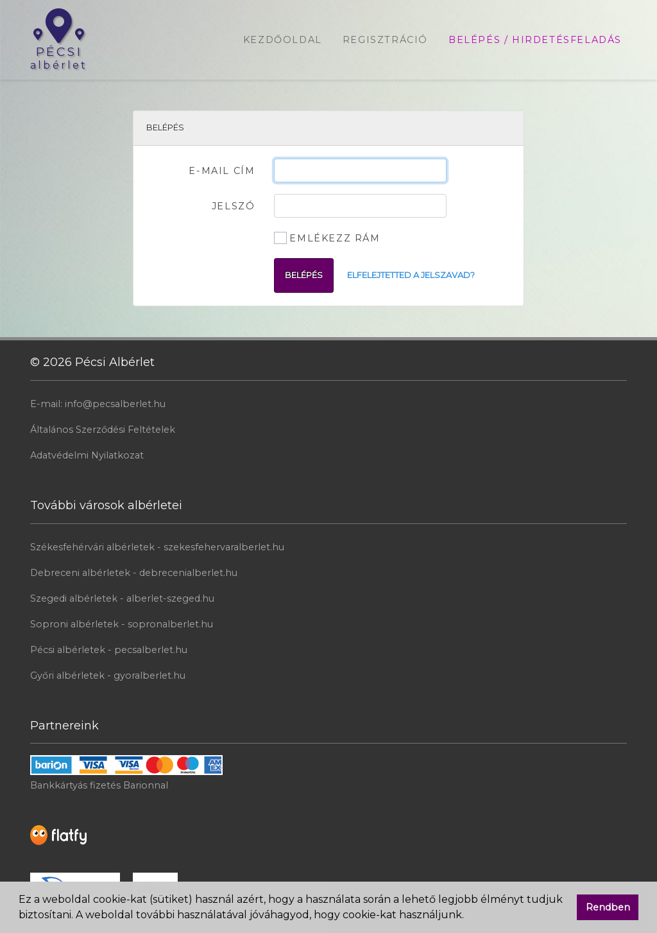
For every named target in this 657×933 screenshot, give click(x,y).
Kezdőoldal (282, 40)
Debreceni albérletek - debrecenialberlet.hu (133, 573)
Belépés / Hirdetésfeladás (535, 40)
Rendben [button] (608, 907)
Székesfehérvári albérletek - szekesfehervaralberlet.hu (157, 547)
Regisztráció (385, 40)
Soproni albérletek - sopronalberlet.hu (121, 624)
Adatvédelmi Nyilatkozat (87, 455)
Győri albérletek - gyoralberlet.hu (107, 675)
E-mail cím (222, 171)
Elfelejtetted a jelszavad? (411, 275)
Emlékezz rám (334, 238)
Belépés (304, 275)
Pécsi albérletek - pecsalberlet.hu (108, 650)
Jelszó (233, 206)
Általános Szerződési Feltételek (102, 429)
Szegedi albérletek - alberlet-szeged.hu (122, 598)
